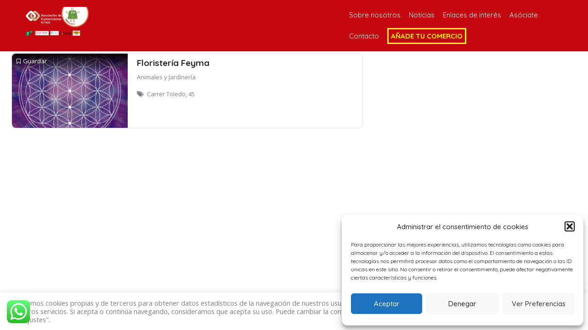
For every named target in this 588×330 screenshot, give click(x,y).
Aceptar (387, 303)
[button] (569, 226)
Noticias (422, 15)
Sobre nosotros (375, 15)
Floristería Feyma (173, 62)
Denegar (462, 303)
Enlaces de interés (472, 15)
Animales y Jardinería (166, 77)
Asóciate (523, 15)
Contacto (364, 36)
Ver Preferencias (538, 303)
